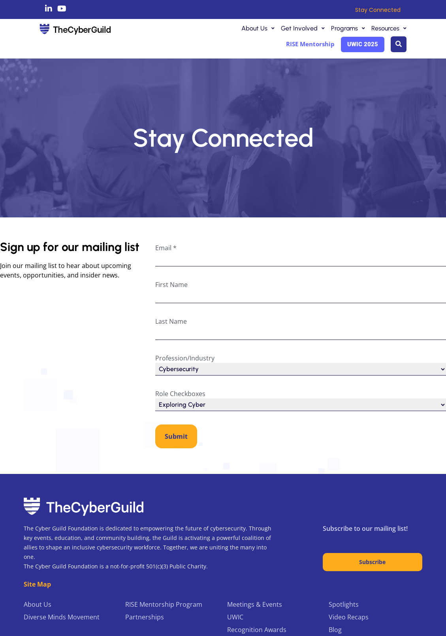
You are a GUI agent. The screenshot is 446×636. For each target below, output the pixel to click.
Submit (176, 436)
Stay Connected (378, 10)
